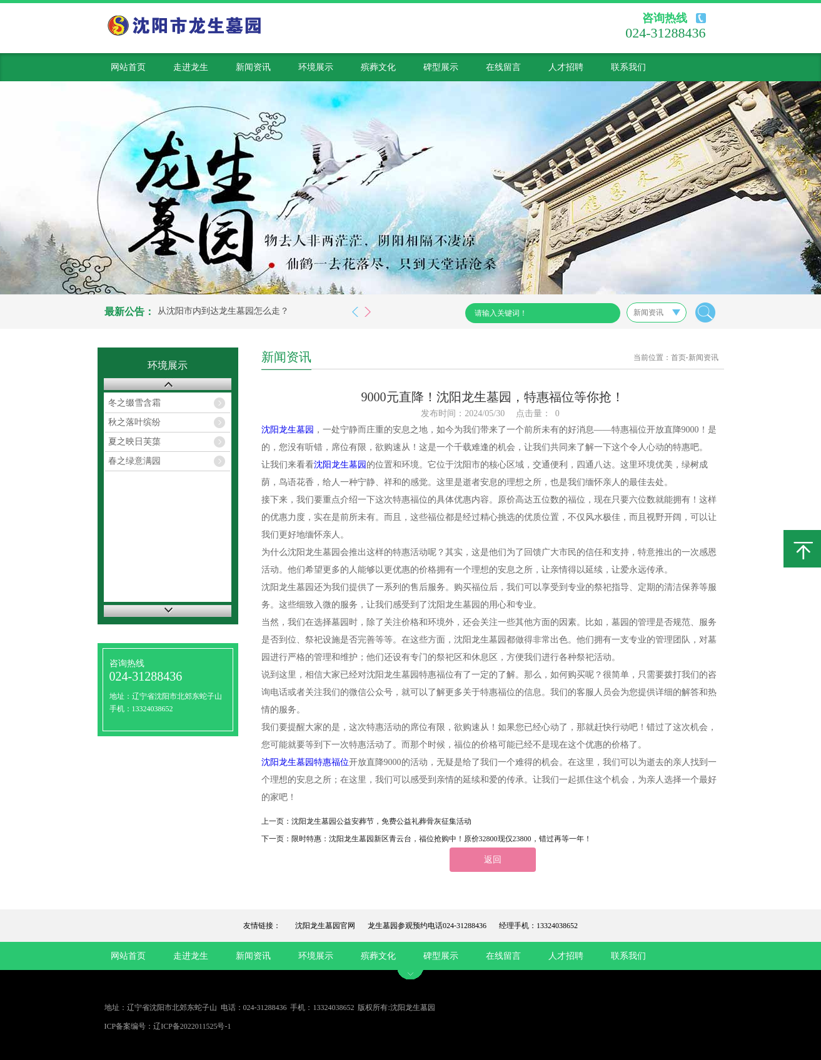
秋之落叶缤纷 (134, 422)
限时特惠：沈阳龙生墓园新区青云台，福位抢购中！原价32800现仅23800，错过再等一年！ (441, 838)
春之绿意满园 (134, 461)
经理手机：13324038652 (538, 925)
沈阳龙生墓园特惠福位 (305, 762)
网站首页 (128, 67)
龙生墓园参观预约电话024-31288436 (427, 925)
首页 (678, 357)
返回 (492, 859)
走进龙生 (190, 67)
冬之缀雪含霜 (134, 403)
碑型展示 (440, 67)
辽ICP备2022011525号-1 (192, 1026)
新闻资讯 (253, 67)
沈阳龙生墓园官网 (325, 925)
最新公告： (129, 311)
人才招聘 (565, 67)
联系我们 (628, 67)
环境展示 (315, 67)
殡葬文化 (378, 67)
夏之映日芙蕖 (134, 441)
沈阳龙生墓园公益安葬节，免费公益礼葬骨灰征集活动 (381, 821)
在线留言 (503, 67)
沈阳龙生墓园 (287, 429)
